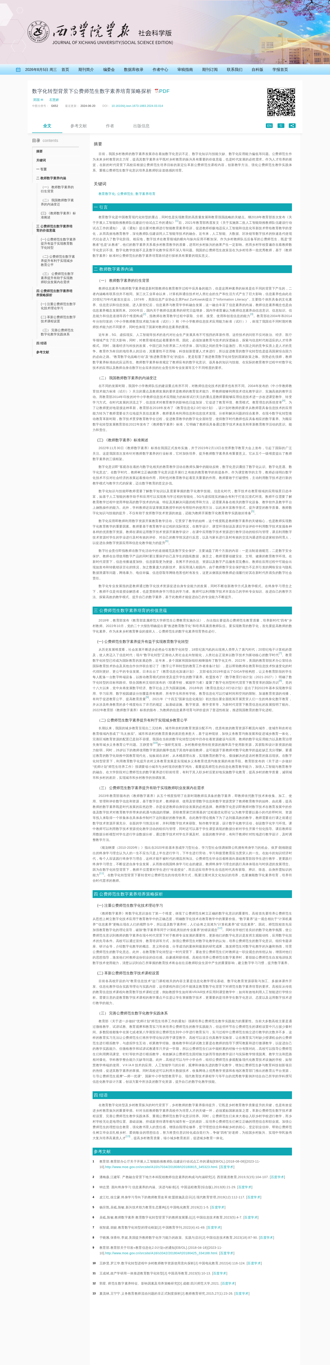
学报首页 (280, 69)
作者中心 (160, 69)
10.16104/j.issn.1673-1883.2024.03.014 (137, 106)
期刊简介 (86, 69)
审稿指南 (185, 69)
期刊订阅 (210, 69)
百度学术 (227, 1167)
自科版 (257, 69)
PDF (162, 91)
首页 (65, 69)
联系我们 (234, 69)
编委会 (109, 69)
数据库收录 (133, 69)
